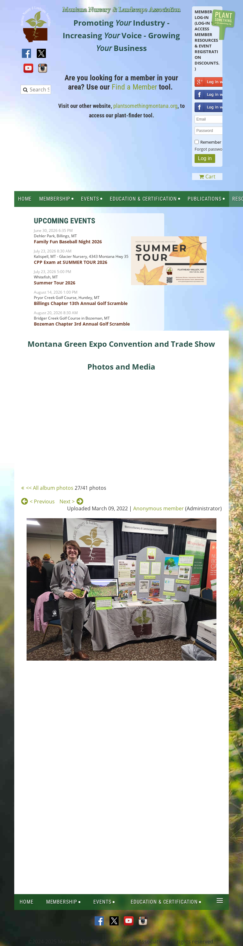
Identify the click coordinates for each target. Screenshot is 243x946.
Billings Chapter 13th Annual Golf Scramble (81, 303)
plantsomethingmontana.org (145, 106)
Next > (67, 501)
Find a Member (134, 87)
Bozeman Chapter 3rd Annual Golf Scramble (82, 324)
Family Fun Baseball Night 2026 (68, 242)
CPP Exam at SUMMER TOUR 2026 (70, 262)
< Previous (42, 501)
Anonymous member (158, 508)
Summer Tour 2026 (54, 283)
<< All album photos (49, 487)
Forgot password (211, 149)
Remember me (214, 142)
